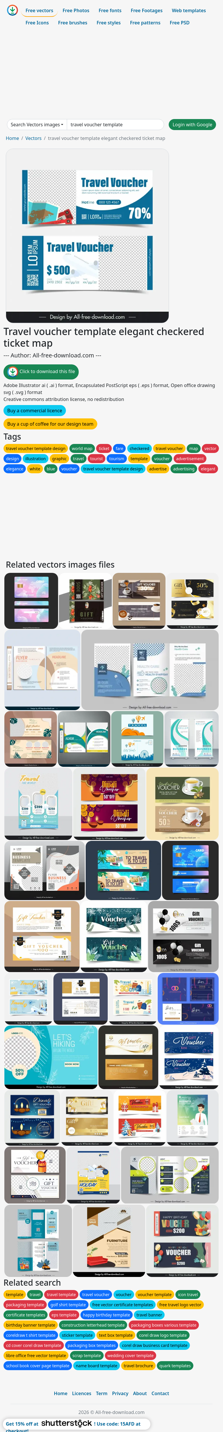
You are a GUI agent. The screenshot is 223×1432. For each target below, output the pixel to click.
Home (12, 138)
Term (101, 1393)
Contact (160, 1393)
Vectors (33, 138)
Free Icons (37, 22)
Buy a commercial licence (34, 410)
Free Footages (147, 10)
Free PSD (180, 22)
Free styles (109, 22)
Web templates (189, 10)
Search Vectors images (35, 124)
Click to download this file (41, 371)
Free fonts (110, 10)
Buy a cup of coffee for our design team (50, 424)
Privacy (120, 1393)
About (140, 1393)
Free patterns (145, 22)
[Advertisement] (111, 73)
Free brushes (72, 22)
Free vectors (39, 10)
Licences (81, 1393)
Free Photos (75, 10)
